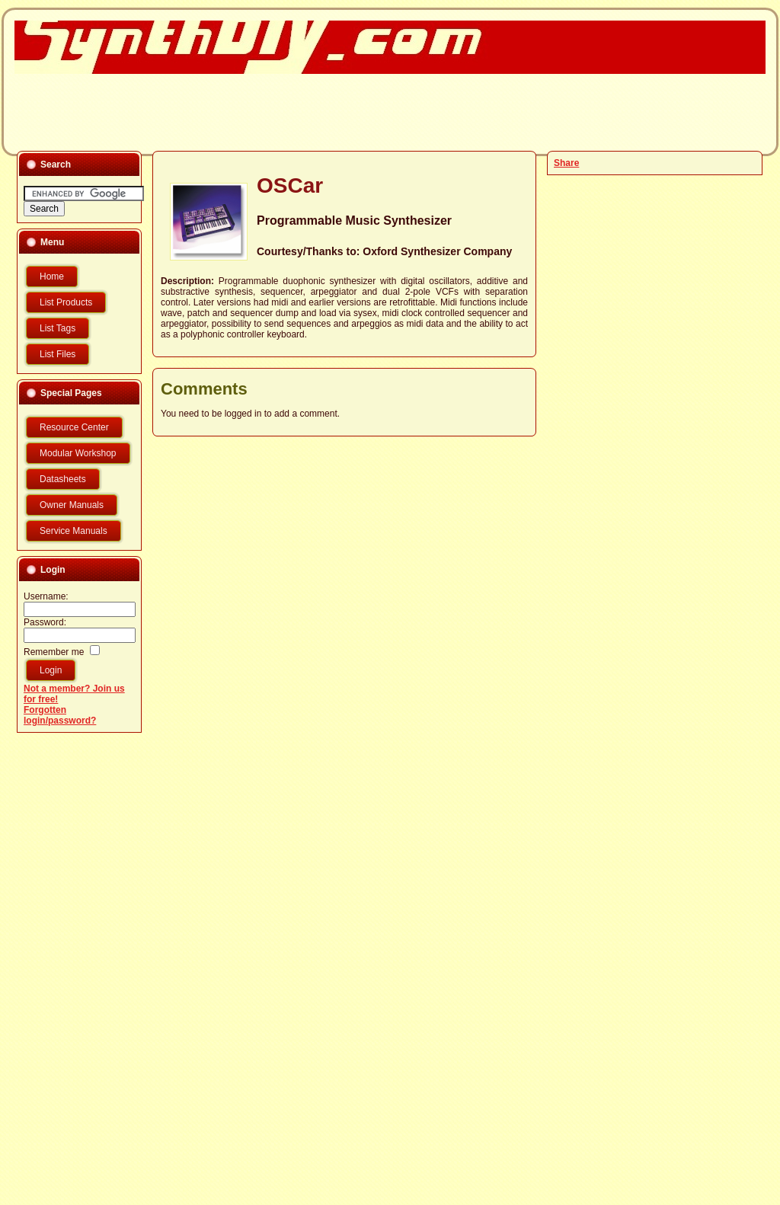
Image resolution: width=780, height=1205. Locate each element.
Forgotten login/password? (60, 715)
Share (566, 163)
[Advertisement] (380, 111)
